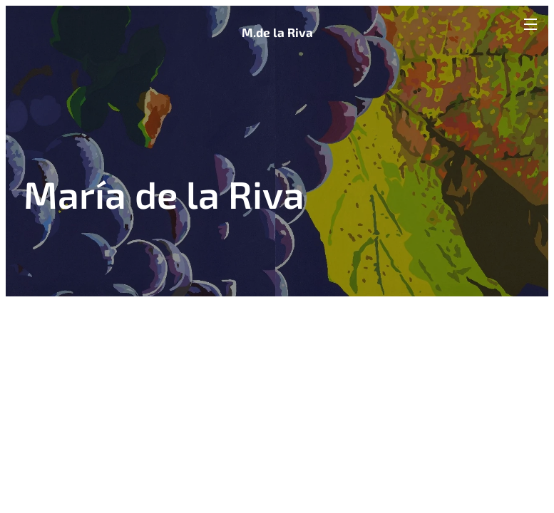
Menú (530, 24)
